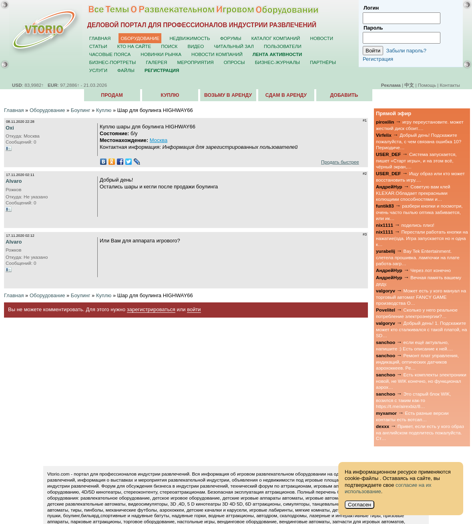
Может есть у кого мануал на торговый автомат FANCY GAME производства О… (421, 297)
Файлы (126, 70)
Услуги (98, 70)
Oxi (10, 128)
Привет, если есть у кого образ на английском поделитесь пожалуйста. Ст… (420, 432)
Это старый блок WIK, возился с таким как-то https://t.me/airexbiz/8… (413, 400)
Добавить (344, 95)
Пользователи (282, 46)
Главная (100, 38)
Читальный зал (234, 46)
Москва (158, 140)
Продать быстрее (340, 161)
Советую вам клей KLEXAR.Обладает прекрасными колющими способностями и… (413, 193)
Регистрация (378, 59)
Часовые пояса (110, 54)
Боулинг (80, 110)
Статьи (98, 46)
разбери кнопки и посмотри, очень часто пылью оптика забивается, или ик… (419, 212)
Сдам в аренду (286, 95)
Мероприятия (195, 62)
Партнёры (323, 62)
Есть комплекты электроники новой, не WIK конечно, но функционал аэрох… (421, 381)
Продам (112, 95)
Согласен (359, 505)
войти (194, 309)
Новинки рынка (161, 54)
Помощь (427, 85)
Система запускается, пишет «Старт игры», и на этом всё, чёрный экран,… (416, 160)
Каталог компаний (275, 38)
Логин (371, 8)
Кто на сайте (134, 46)
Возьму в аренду (228, 95)
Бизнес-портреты (112, 62)
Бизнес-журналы (277, 62)
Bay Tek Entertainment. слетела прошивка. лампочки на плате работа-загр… (418, 257)
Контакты (450, 85)
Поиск (169, 46)
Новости (321, 38)
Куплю (170, 95)
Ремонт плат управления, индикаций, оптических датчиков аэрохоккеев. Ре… (417, 361)
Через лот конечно (430, 270)
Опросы (234, 62)
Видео (195, 46)
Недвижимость (189, 38)
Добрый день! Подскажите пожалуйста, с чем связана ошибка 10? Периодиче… (418, 141)
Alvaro (14, 181)
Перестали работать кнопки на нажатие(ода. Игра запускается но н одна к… (422, 238)
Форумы (230, 38)
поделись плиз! (417, 225)
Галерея (156, 62)
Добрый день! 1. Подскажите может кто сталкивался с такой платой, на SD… (421, 329)
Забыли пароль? (406, 51)
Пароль (373, 28)
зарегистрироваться (151, 309)
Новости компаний (217, 54)
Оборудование (140, 38)
